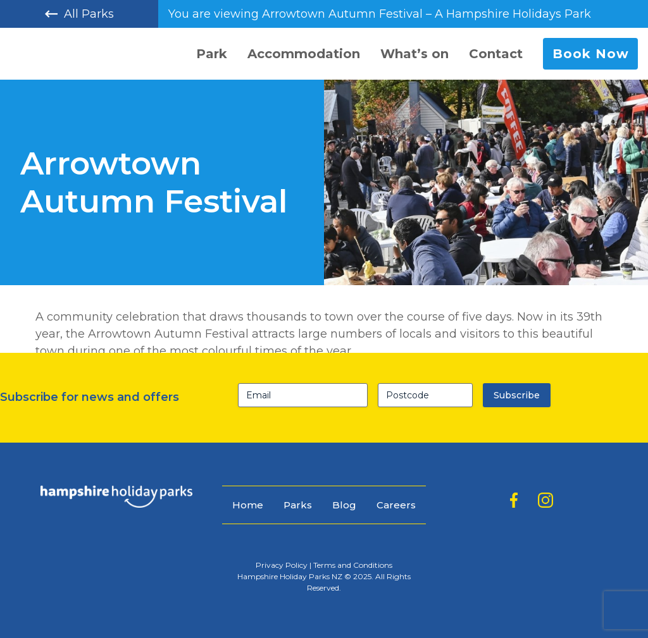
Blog (344, 505)
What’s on (414, 53)
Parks (298, 505)
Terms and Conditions (352, 565)
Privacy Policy (282, 565)
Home (247, 505)
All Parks (79, 14)
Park (211, 53)
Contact (496, 53)
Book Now (590, 53)
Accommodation (303, 53)
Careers (396, 505)
